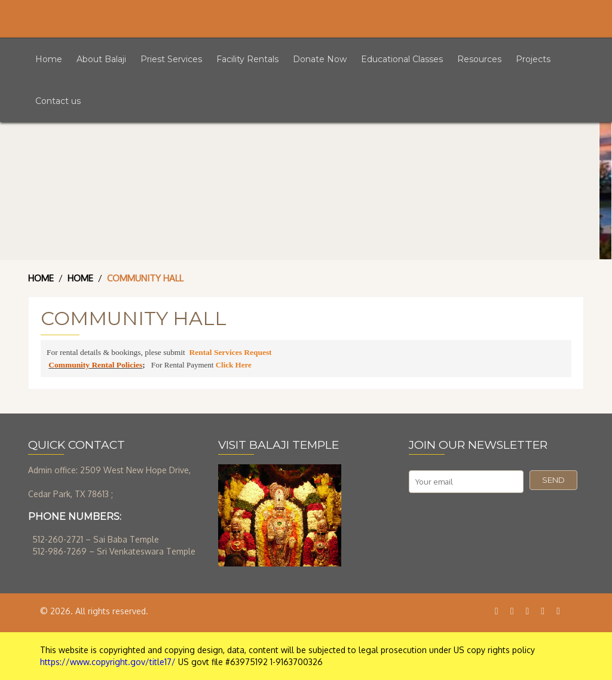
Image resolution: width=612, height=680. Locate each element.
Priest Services (171, 59)
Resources (479, 59)
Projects (533, 59)
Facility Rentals (247, 59)
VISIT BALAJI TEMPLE (278, 445)
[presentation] (499, 522)
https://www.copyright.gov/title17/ (108, 662)
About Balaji (101, 59)
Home (48, 59)
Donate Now (320, 59)
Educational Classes (402, 59)
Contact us (58, 101)
